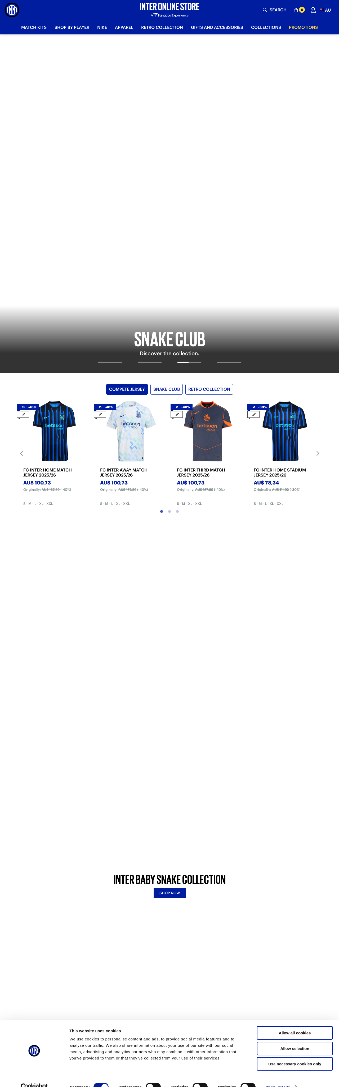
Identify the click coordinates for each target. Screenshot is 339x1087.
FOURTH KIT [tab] (193, 459)
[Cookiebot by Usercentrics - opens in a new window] (34, 1077)
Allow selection (294, 1038)
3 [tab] (177, 311)
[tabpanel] (169, 103)
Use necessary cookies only (294, 1053)
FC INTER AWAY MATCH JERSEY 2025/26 (124, 272)
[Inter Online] (12, 10)
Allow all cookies (295, 1022)
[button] (325, 10)
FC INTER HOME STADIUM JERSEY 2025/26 (280, 272)
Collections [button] (266, 27)
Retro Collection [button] (162, 27)
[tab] (110, 165)
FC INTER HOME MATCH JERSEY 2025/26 (47, 272)
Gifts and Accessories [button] (217, 27)
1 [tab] (161, 311)
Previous (21, 252)
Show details (278, 1076)
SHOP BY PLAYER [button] (72, 27)
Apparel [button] (124, 27)
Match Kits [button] (34, 27)
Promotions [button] (303, 27)
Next (318, 252)
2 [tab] (169, 311)
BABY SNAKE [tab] (147, 459)
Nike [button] (102, 27)
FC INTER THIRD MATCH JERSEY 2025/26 (201, 272)
